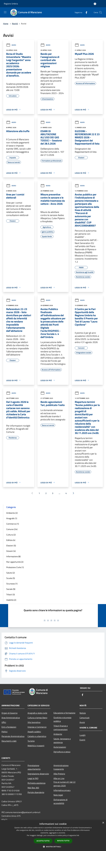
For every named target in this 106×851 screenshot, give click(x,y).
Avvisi (11, 45)
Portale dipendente (36, 792)
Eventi (82, 739)
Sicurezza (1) (11, 583)
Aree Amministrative (11, 717)
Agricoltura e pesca (62, 751)
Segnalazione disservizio (38, 773)
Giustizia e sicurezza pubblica (62, 719)
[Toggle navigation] (5, 12)
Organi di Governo (9, 713)
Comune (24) (11, 529)
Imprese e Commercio (37, 727)
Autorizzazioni (60, 747)
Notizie (83, 713)
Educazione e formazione (64, 712)
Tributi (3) (10, 594)
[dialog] (53, 835)
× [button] (103, 823)
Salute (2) (10, 572)
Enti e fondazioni (9, 727)
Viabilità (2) (11, 599)
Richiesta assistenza (36, 783)
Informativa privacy (62, 790)
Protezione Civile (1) (15, 567)
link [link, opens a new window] (77, 835)
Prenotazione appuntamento (34, 767)
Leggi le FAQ (33, 778)
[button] (53, 846)
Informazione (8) (13, 556)
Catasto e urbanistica (37, 736)
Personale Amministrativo (13, 736)
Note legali (58, 794)
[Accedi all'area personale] (95, 3)
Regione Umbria (11, 3)
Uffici (4, 722)
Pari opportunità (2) (14, 561)
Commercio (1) (12, 523)
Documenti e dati (9, 740)
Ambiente (58, 734)
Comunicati (84, 717)
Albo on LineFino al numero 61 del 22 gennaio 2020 (64, 782)
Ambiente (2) (12, 512)
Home (5, 23)
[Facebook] (85, 12)
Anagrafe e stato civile (37, 713)
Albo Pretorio (59, 773)
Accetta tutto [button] (43, 841)
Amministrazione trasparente (61, 767)
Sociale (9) (10, 589)
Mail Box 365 (33, 787)
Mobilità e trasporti (36, 745)
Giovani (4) (11, 551)
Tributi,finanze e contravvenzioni (61, 727)
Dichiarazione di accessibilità (60, 801)
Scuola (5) (10, 578)
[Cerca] (100, 12)
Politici (4, 731)
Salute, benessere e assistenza (62, 740)
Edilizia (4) (10, 540)
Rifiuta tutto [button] (63, 841)
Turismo (31, 740)
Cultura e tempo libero (37, 717)
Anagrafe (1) (11, 518)
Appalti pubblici (34, 731)
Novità (15, 23)
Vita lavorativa (34, 722)
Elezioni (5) (11, 545)
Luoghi (82, 735)
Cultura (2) (11, 534)
